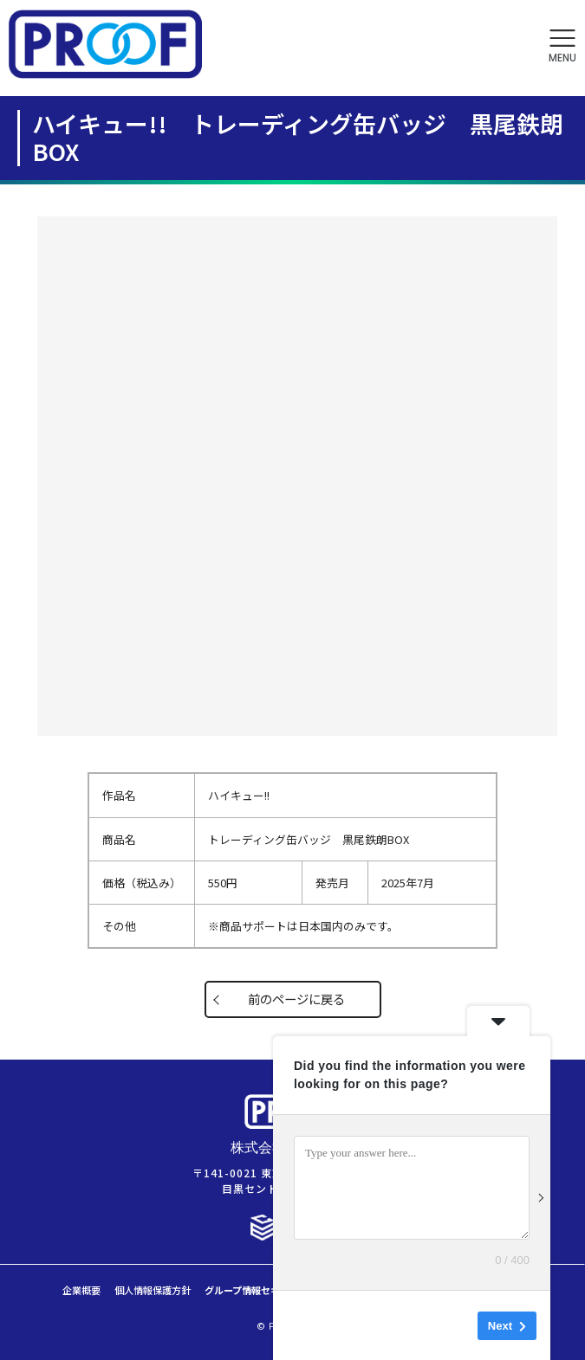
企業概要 (81, 1290)
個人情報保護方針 (152, 1290)
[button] (562, 46)
